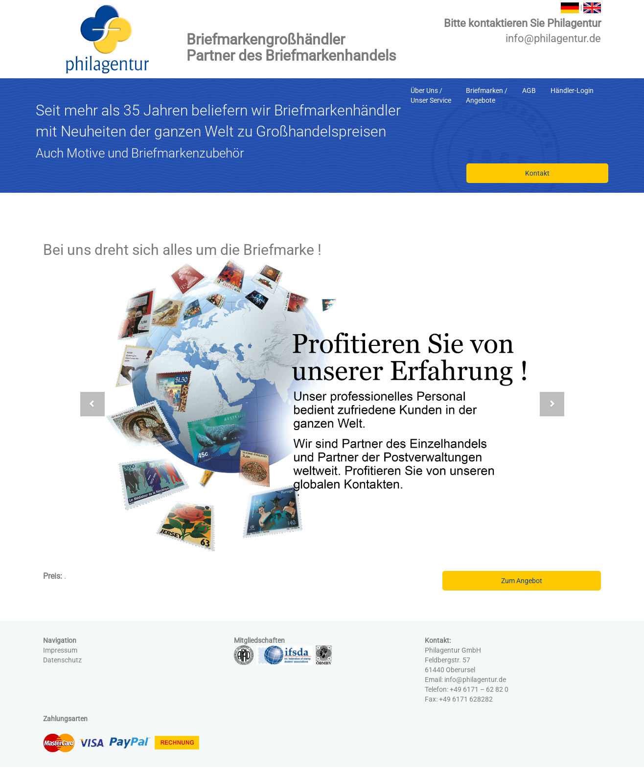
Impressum (60, 650)
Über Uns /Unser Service (431, 95)
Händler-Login (572, 90)
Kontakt (537, 173)
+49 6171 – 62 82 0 (479, 689)
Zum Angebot (521, 581)
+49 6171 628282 (466, 699)
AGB (529, 90)
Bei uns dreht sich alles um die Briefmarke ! (182, 249)
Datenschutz (62, 660)
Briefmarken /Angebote (486, 95)
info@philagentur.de (553, 38)
